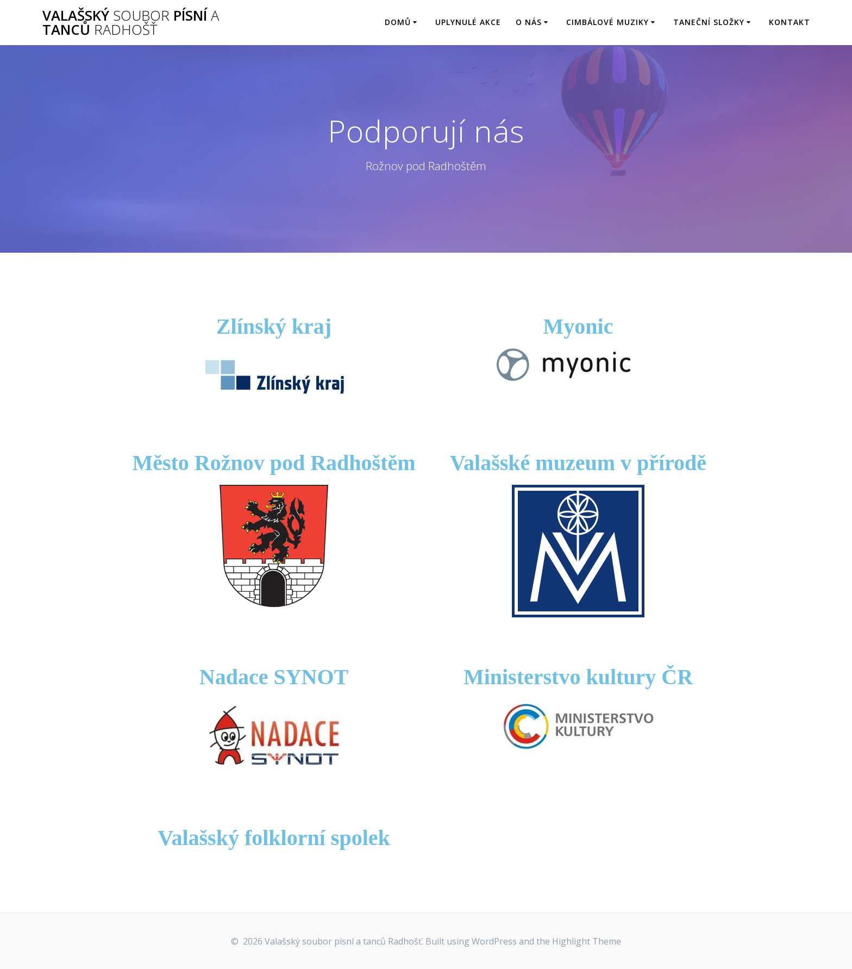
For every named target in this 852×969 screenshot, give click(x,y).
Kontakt (789, 22)
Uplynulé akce (468, 22)
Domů (398, 22)
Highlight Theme (586, 941)
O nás (529, 22)
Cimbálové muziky (607, 22)
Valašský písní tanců (130, 22)
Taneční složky (708, 22)
